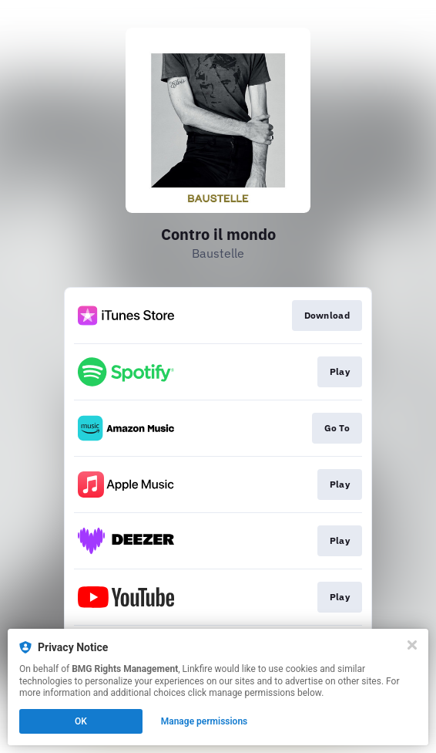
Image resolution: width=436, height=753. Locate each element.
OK (81, 721)
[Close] (412, 645)
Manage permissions (204, 721)
